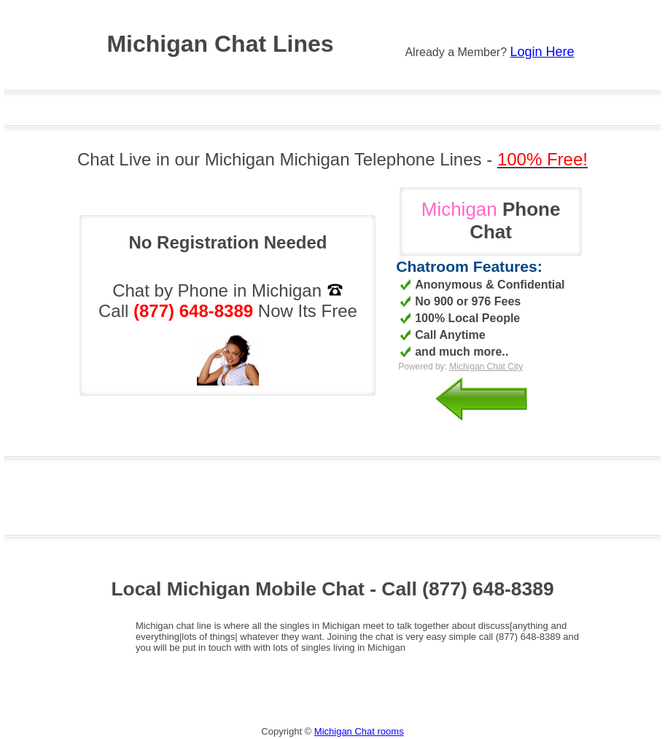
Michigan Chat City (486, 366)
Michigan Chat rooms (359, 731)
